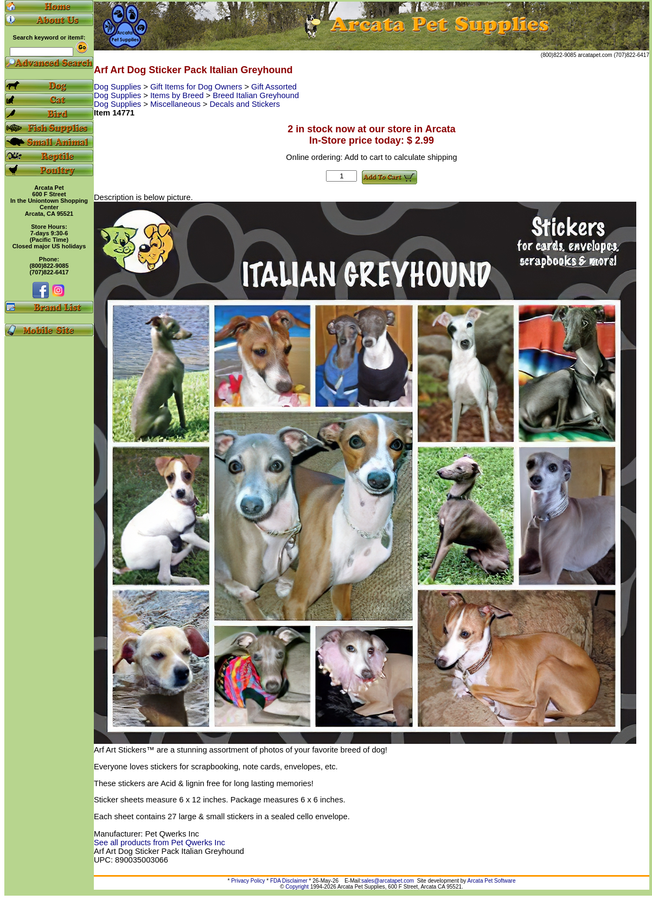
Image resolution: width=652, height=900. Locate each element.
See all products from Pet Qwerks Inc (159, 842)
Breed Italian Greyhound (256, 95)
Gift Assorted (274, 86)
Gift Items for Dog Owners (197, 86)
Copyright (297, 887)
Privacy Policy (248, 881)
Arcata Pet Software (492, 881)
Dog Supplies (118, 86)
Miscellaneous (176, 104)
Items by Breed (178, 95)
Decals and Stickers (245, 104)
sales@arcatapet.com (387, 881)
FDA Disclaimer (289, 881)
